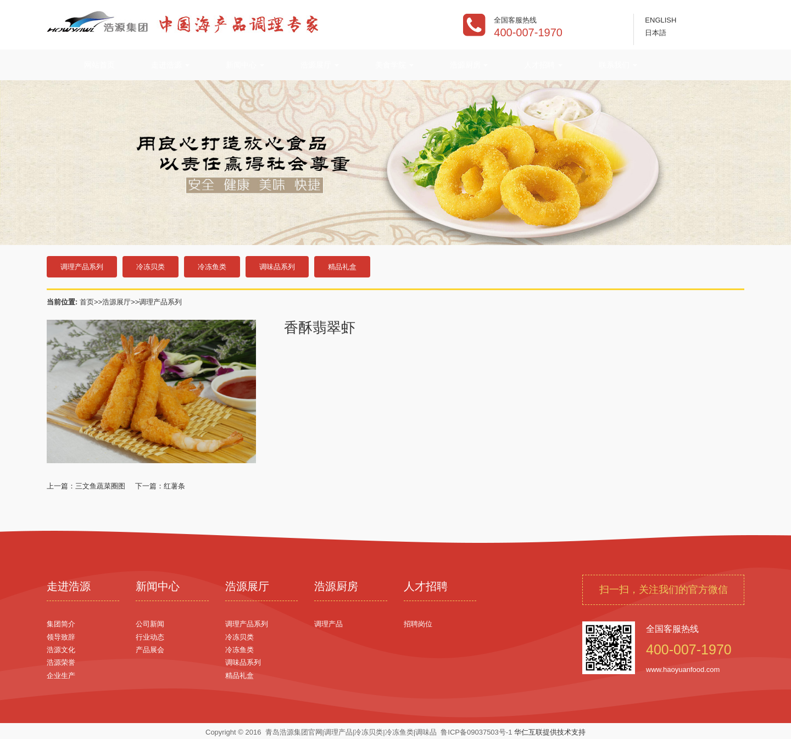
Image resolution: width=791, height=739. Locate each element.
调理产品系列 (81, 267)
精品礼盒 (342, 267)
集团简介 (61, 624)
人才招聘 (543, 64)
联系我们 (618, 64)
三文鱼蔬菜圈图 (100, 486)
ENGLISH (660, 20)
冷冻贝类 (150, 267)
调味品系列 (277, 267)
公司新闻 (150, 624)
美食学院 (394, 64)
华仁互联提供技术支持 (550, 732)
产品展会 (150, 650)
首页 (87, 302)
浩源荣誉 (61, 662)
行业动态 (150, 637)
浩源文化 (61, 650)
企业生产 (61, 675)
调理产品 (328, 624)
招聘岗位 (418, 624)
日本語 (655, 33)
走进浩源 (170, 64)
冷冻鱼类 (212, 267)
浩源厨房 (469, 64)
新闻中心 (245, 64)
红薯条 (174, 486)
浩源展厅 (319, 64)
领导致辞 (61, 637)
